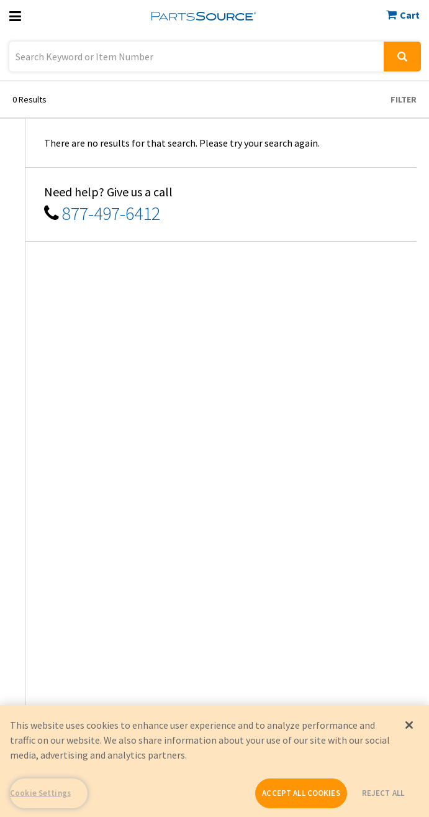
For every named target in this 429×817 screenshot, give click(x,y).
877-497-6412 (111, 213)
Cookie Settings (40, 793)
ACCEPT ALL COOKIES (301, 793)
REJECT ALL (383, 793)
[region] (214, 761)
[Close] (409, 725)
